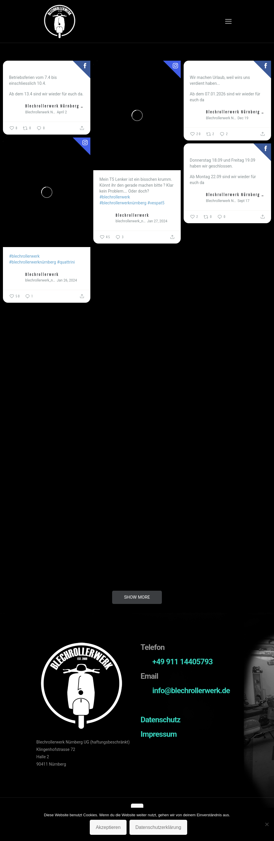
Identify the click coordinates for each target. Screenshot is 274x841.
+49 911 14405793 (182, 661)
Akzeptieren (108, 827)
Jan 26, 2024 (67, 280)
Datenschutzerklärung (158, 827)
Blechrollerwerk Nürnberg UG (54, 106)
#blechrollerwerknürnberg (123, 203)
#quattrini (66, 262)
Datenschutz (160, 719)
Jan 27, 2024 (157, 221)
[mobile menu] (228, 21)
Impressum (159, 734)
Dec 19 (243, 118)
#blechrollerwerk (114, 197)
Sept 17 (244, 201)
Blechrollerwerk (132, 215)
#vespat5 (156, 203)
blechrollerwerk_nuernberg (131, 221)
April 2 (62, 112)
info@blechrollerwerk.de (191, 690)
